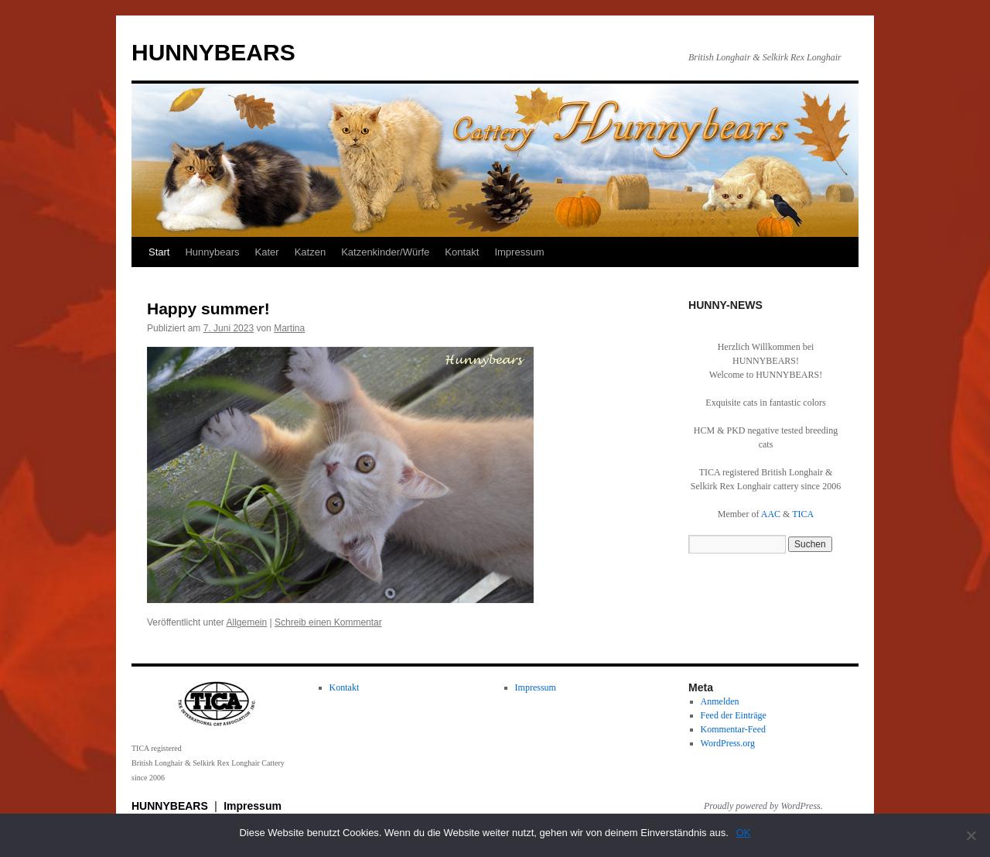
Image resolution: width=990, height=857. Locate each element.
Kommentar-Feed (733, 729)
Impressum (519, 252)
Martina (289, 328)
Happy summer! (208, 308)
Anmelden (720, 701)
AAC (770, 514)
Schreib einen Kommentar (328, 622)
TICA (803, 514)
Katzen (310, 252)
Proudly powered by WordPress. (763, 805)
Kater (267, 252)
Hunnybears (212, 252)
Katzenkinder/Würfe (385, 252)
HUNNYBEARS (213, 52)
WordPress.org (728, 743)
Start (158, 252)
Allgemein (247, 622)
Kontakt (462, 252)
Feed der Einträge (733, 715)
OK (743, 832)
